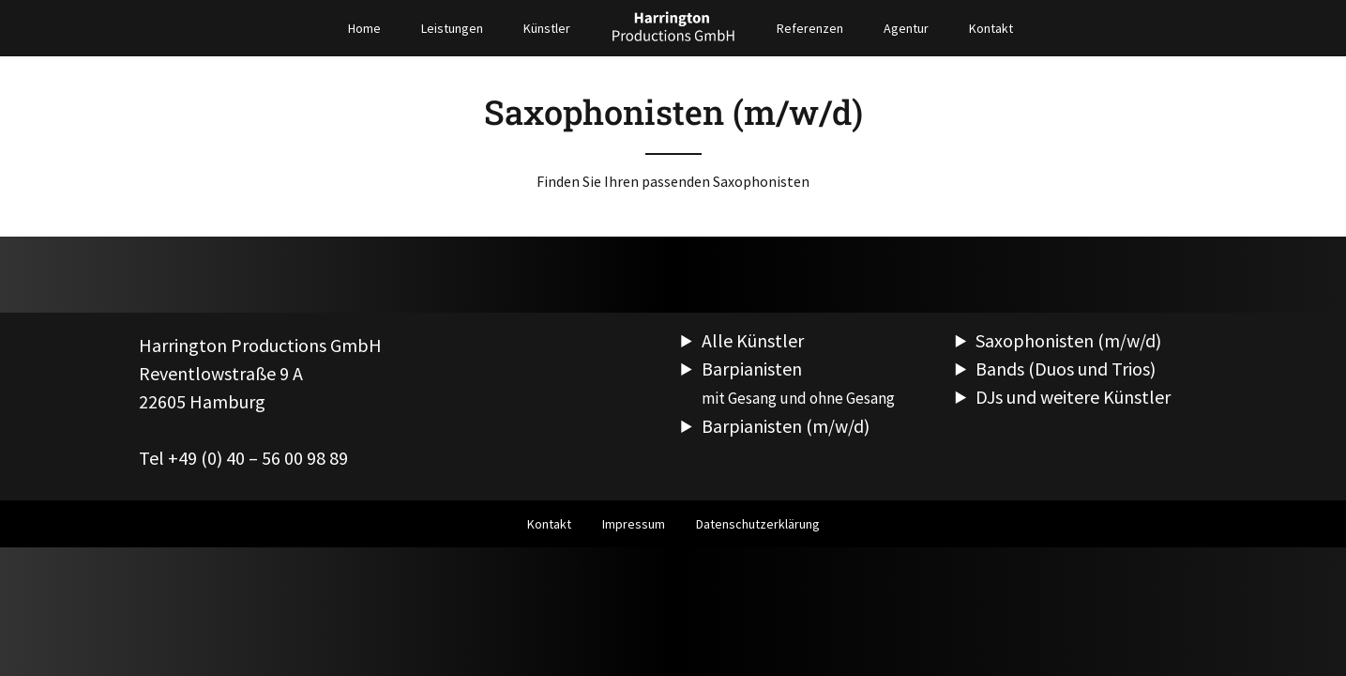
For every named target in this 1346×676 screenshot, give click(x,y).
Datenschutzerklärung (758, 523)
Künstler (546, 28)
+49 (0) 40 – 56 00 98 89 (258, 457)
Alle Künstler (753, 340)
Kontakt (991, 28)
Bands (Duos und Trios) (1065, 368)
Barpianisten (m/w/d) (786, 426)
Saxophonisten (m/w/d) (1068, 340)
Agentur (906, 28)
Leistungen (452, 28)
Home (364, 28)
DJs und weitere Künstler (1073, 396)
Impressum (633, 523)
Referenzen (810, 28)
